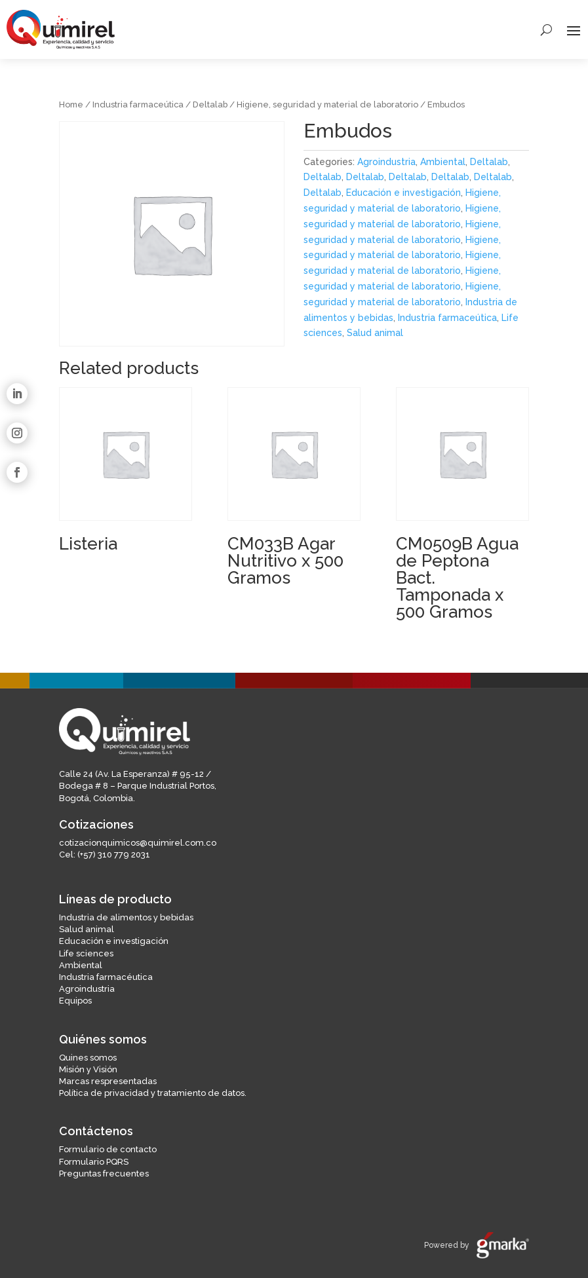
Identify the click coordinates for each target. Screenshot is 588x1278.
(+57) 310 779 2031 (113, 854)
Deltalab (210, 104)
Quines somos (88, 1057)
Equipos (75, 1000)
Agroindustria (386, 162)
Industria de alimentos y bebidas (126, 917)
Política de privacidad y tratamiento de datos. (152, 1093)
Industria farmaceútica (138, 104)
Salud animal (375, 333)
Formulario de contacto (108, 1149)
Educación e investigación (403, 192)
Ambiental (442, 162)
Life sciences (86, 953)
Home (71, 104)
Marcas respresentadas (108, 1081)
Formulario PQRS (93, 1162)
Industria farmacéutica (106, 977)
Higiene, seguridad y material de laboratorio (327, 104)
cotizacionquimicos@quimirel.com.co (137, 843)
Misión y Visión (88, 1069)
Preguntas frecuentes (104, 1173)
